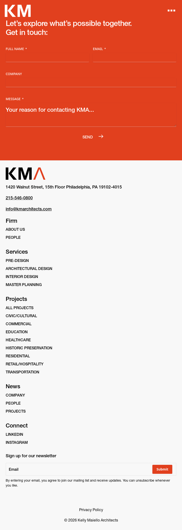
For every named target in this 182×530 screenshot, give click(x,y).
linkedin (14, 434)
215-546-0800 (19, 198)
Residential (18, 356)
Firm (11, 220)
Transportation (22, 372)
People (13, 237)
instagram (17, 442)
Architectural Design (29, 268)
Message (15, 99)
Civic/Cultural (21, 315)
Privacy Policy (91, 509)
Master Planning (24, 284)
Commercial (19, 323)
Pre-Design (17, 260)
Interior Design (22, 276)
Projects (16, 298)
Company (14, 74)
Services (17, 251)
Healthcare (18, 340)
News (13, 386)
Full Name (16, 49)
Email (99, 49)
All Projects (19, 307)
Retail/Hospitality (24, 364)
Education (17, 331)
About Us (15, 229)
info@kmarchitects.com (29, 209)
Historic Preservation (29, 348)
